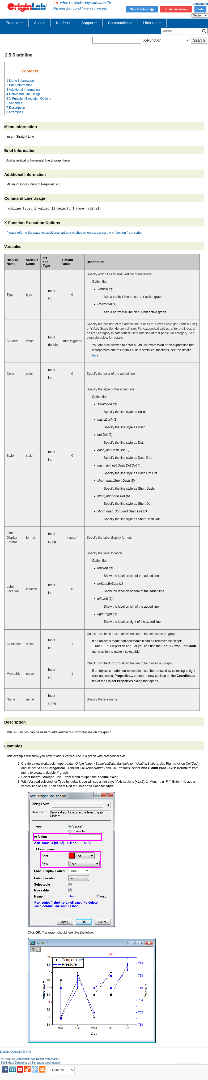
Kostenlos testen (176, 9)
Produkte (14, 23)
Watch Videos (141, 9)
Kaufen (200, 9)
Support (89, 23)
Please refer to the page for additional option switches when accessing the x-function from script (74, 232)
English (4, 1051)
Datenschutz (22, 1062)
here (95, 355)
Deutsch (16, 1051)
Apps (39, 23)
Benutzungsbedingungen (46, 1062)
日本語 (27, 1051)
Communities (120, 23)
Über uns (152, 23)
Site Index (6, 1062)
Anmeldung (200, 3)
